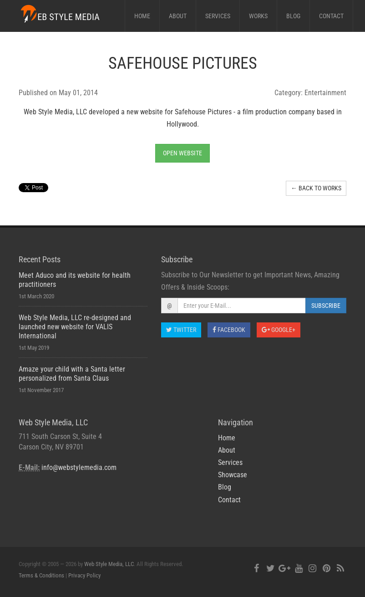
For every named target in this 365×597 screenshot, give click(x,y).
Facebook (229, 329)
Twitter (181, 329)
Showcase (232, 474)
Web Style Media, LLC (109, 564)
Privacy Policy (84, 575)
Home (142, 16)
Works (258, 16)
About (178, 16)
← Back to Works (316, 188)
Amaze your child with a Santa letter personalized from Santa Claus (72, 374)
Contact (331, 16)
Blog (293, 16)
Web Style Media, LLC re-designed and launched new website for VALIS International (75, 326)
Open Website (182, 153)
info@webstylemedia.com (79, 467)
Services (217, 16)
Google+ (278, 329)
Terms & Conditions (41, 575)
